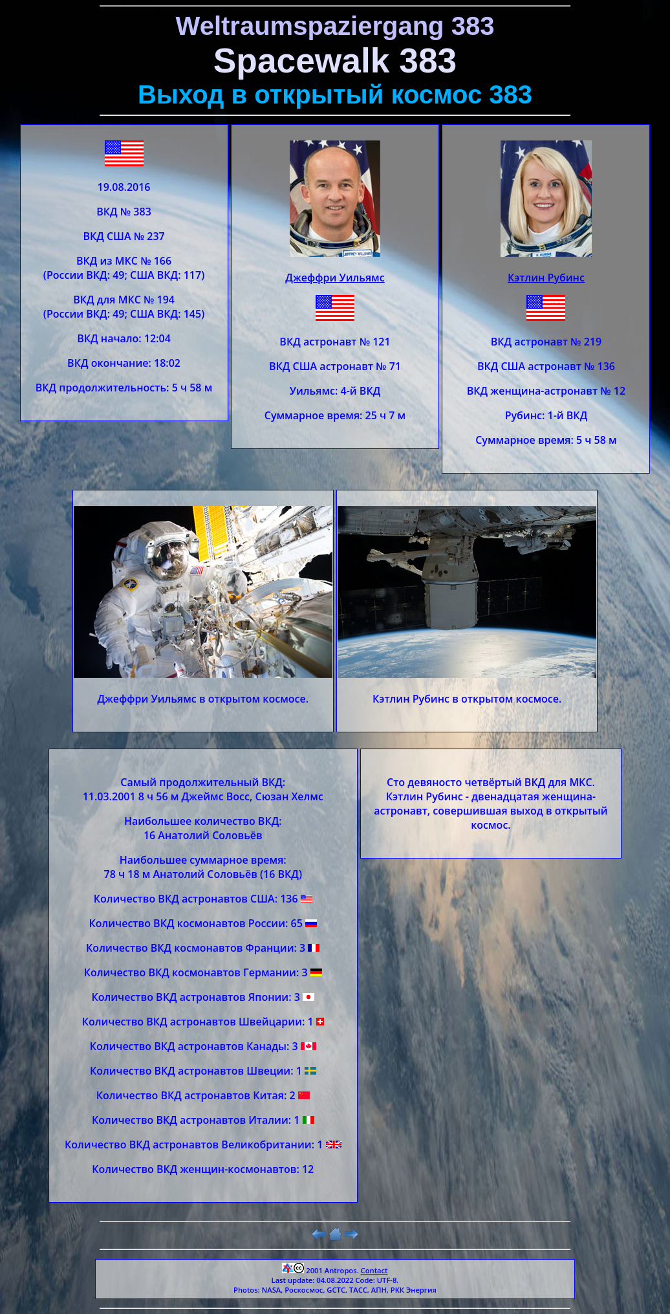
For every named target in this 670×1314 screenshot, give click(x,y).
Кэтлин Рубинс (546, 277)
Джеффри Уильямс (334, 277)
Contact (374, 1270)
